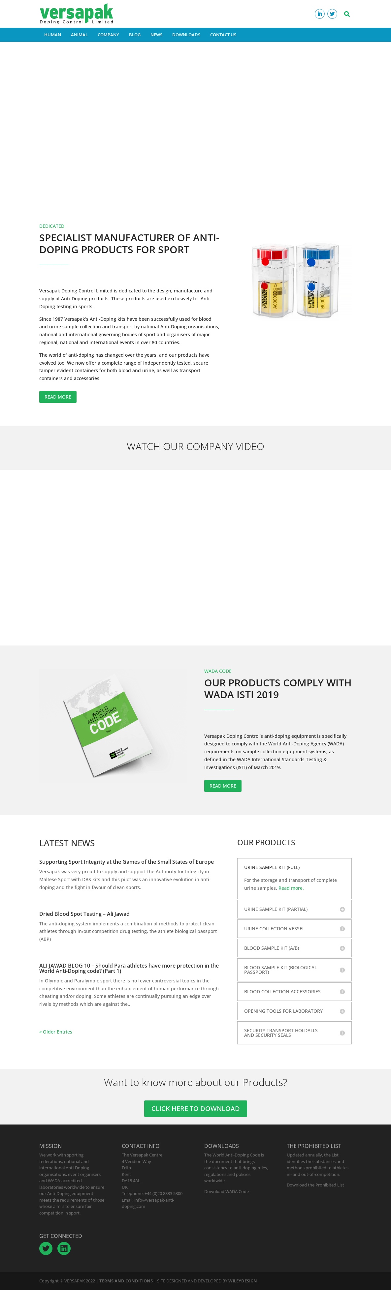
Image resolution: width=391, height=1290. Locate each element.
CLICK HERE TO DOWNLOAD (195, 1108)
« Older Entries (55, 1032)
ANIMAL (79, 35)
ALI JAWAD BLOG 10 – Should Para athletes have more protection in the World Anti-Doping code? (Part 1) (129, 968)
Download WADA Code (226, 1191)
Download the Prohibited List (315, 1185)
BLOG (135, 35)
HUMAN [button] (52, 35)
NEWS (156, 35)
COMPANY (108, 35)
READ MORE (58, 397)
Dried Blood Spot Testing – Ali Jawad (84, 913)
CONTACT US (223, 35)
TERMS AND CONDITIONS (126, 1281)
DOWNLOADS (186, 35)
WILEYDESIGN (242, 1281)
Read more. (291, 888)
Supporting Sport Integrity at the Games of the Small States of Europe (126, 861)
